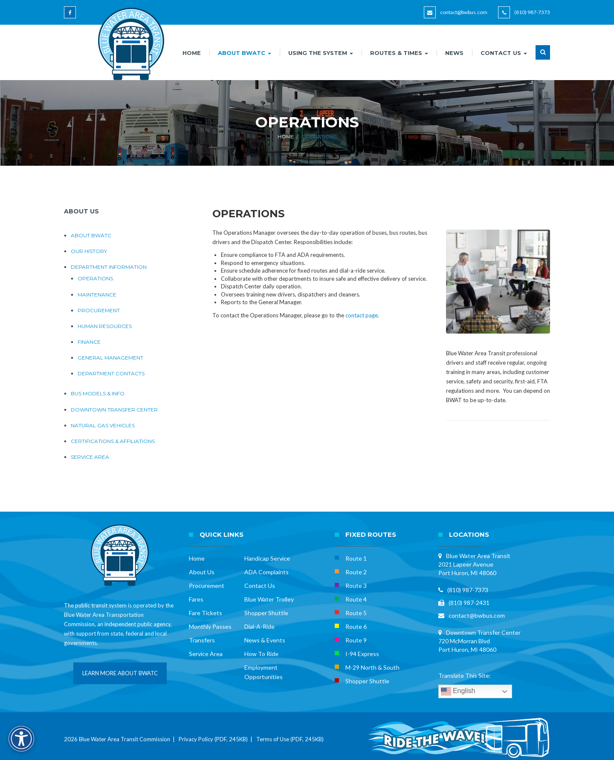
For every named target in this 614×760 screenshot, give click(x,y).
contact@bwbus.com (463, 12)
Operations (95, 278)
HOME (191, 52)
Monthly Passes (210, 626)
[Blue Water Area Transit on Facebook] (71, 16)
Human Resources (105, 326)
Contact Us (259, 585)
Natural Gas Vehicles (103, 425)
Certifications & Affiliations (113, 441)
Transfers (202, 640)
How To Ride (261, 653)
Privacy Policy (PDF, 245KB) (213, 739)
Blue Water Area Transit (478, 555)
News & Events (264, 640)
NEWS (454, 52)
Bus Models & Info (98, 393)
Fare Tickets (205, 612)
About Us (201, 572)
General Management (110, 357)
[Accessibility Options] (21, 738)
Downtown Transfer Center (114, 409)
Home (286, 136)
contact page (361, 315)
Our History (89, 251)
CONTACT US (504, 52)
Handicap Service (267, 558)
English (458, 691)
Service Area (90, 457)
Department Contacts (111, 373)
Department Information (109, 267)
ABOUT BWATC (244, 52)
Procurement (99, 310)
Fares (196, 599)
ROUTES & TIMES (399, 52)
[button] (543, 57)
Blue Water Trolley (269, 599)
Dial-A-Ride (259, 626)
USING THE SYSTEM (320, 52)
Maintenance (97, 294)
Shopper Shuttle (266, 612)
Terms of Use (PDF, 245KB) (290, 739)
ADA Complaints (266, 572)
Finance (89, 342)
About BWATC (91, 235)
